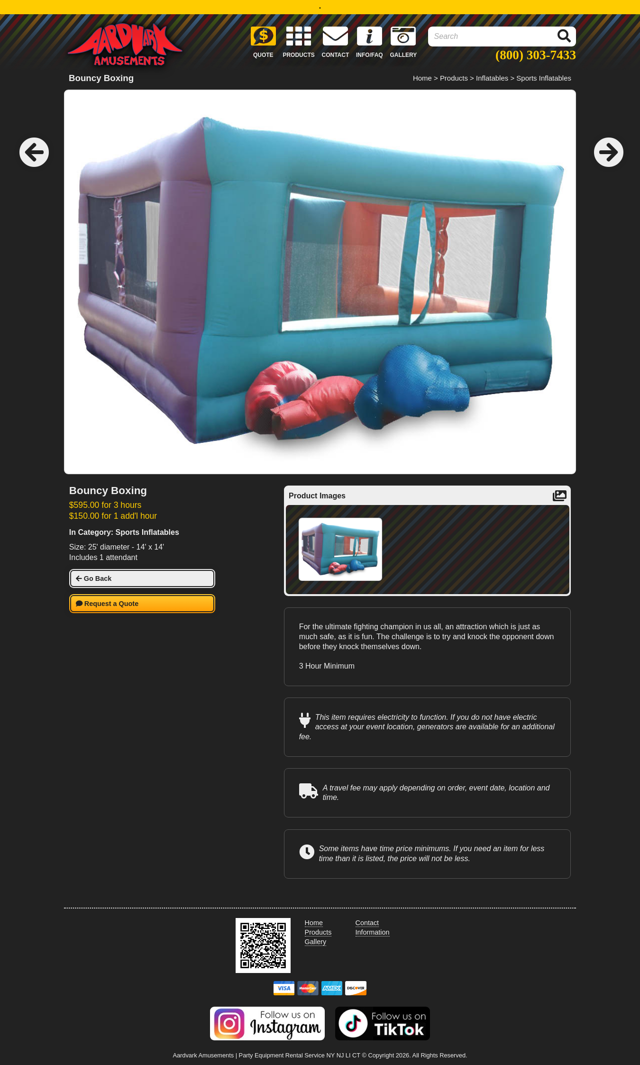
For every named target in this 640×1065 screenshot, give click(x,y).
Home (422, 78)
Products (454, 78)
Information (373, 932)
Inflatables (492, 78)
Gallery (316, 942)
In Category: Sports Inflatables (124, 532)
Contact (367, 923)
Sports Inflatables (543, 78)
